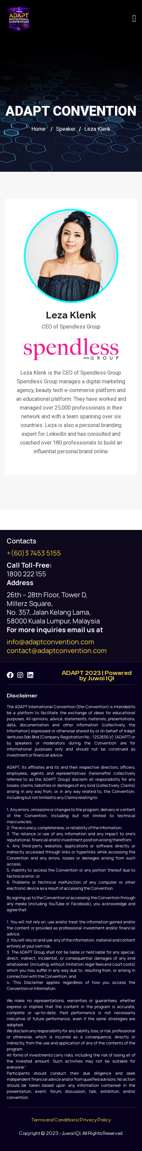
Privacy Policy (95, 1120)
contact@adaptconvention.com (57, 650)
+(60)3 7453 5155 (34, 553)
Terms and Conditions (54, 1120)
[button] (134, 18)
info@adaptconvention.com (50, 641)
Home (38, 129)
